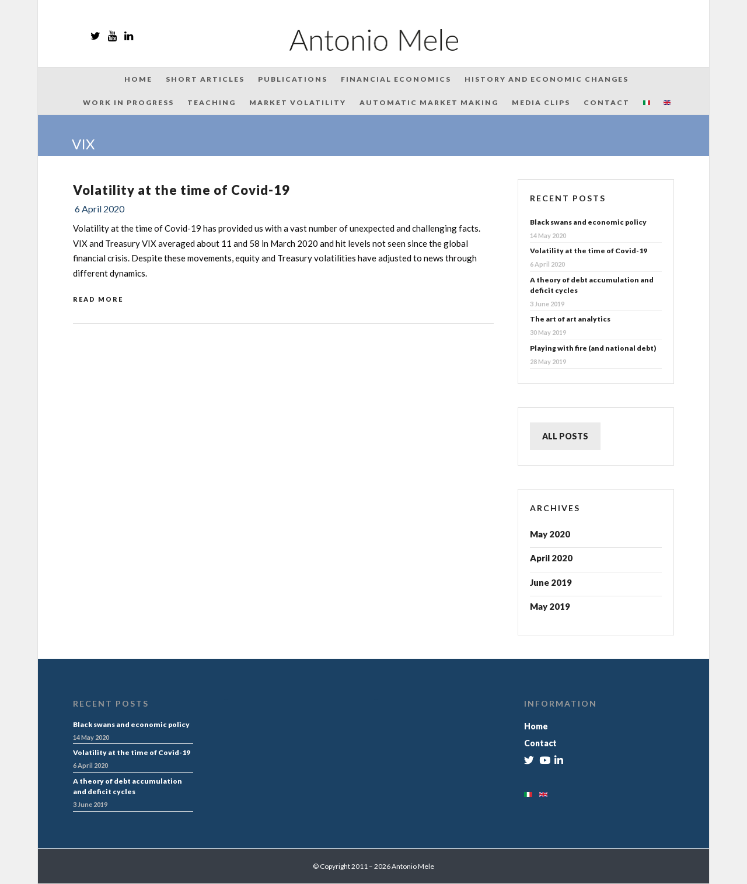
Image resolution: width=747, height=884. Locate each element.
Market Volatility (297, 102)
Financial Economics (396, 79)
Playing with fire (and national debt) (593, 348)
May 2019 (550, 606)
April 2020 (551, 558)
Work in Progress (128, 102)
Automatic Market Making (428, 102)
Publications (292, 79)
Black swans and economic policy (588, 222)
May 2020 (550, 534)
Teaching (211, 102)
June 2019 (551, 582)
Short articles (205, 79)
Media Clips (541, 102)
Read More (98, 299)
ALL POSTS (565, 436)
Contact (607, 102)
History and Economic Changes (547, 79)
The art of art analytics (570, 319)
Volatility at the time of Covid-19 (181, 190)
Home (138, 79)
